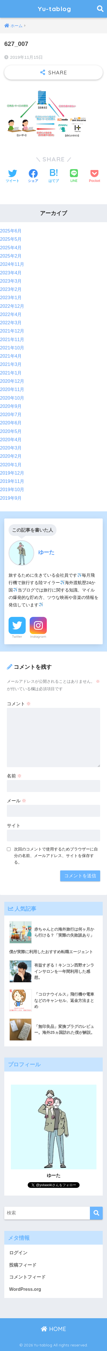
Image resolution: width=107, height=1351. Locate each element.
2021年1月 (11, 372)
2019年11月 (12, 481)
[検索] (96, 1213)
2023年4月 (11, 272)
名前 (14, 775)
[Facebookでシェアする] (33, 176)
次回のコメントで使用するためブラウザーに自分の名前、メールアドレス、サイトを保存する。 (56, 855)
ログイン (18, 1252)
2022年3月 (11, 322)
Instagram (38, 637)
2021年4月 (11, 356)
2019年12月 (12, 473)
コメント (19, 703)
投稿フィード (23, 1265)
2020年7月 (11, 414)
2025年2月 (11, 256)
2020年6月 (11, 422)
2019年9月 (11, 498)
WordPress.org (25, 1289)
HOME (53, 1328)
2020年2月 (11, 456)
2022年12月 (12, 306)
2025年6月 (11, 230)
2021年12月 (12, 331)
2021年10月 (12, 347)
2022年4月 (11, 314)
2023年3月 (11, 281)
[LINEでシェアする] (74, 176)
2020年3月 (11, 447)
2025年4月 (11, 247)
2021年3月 (11, 364)
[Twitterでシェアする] (12, 176)
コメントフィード (27, 1277)
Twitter (17, 637)
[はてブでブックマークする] (54, 176)
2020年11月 (12, 389)
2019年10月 (12, 489)
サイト (14, 825)
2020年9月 (11, 406)
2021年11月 (12, 339)
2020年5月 (11, 431)
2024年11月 (12, 264)
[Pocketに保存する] (94, 176)
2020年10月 (12, 398)
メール (16, 800)
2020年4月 (11, 439)
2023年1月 (11, 297)
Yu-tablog (54, 9)
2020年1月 (11, 464)
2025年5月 (11, 239)
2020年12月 (12, 381)
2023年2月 (11, 289)
